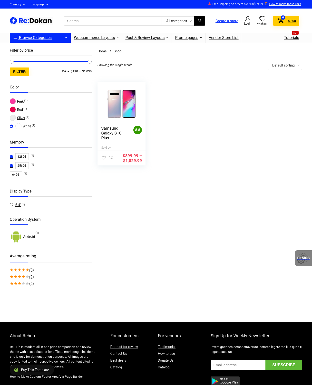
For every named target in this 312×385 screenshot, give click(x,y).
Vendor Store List (223, 37)
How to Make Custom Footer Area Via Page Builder (46, 376)
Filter (19, 71)
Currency (15, 4)
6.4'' (18, 205)
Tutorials (291, 36)
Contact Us (118, 354)
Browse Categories (32, 37)
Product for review (124, 347)
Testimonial (167, 347)
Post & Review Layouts (145, 37)
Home (102, 51)
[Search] (199, 21)
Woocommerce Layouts (94, 37)
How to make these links (285, 4)
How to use (166, 354)
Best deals (118, 360)
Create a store (226, 21)
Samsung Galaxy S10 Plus (111, 133)
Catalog (116, 367)
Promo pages (186, 37)
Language (37, 4)
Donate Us (165, 360)
